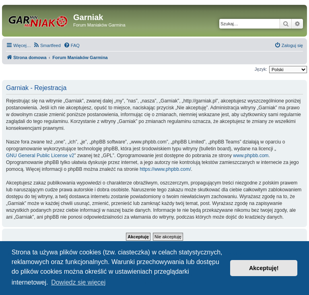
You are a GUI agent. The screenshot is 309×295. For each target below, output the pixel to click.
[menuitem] (47, 45)
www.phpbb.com (250, 155)
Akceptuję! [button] (264, 268)
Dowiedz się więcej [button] (78, 282)
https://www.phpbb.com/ (165, 169)
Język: (261, 69)
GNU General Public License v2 (40, 155)
